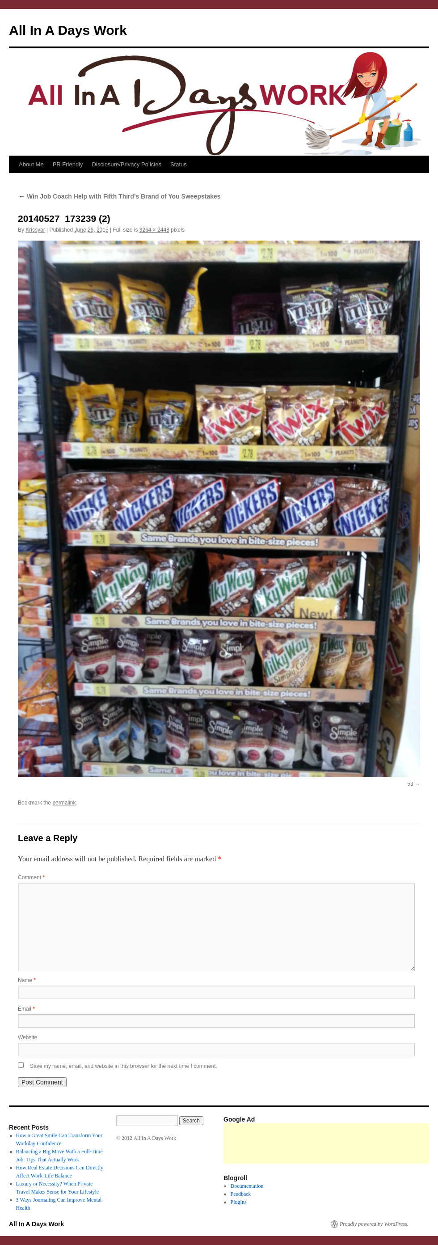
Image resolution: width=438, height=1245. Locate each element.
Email (26, 1009)
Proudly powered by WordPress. (374, 1224)
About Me (31, 164)
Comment (31, 877)
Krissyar (35, 230)
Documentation (247, 1186)
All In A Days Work (68, 30)
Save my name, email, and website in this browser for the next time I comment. (123, 1066)
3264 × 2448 (154, 230)
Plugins (239, 1202)
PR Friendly (68, 164)
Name (27, 980)
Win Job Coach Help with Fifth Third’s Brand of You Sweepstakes (119, 196)
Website (27, 1037)
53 (410, 784)
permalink (64, 803)
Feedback (241, 1194)
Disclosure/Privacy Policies (126, 164)
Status (178, 164)
